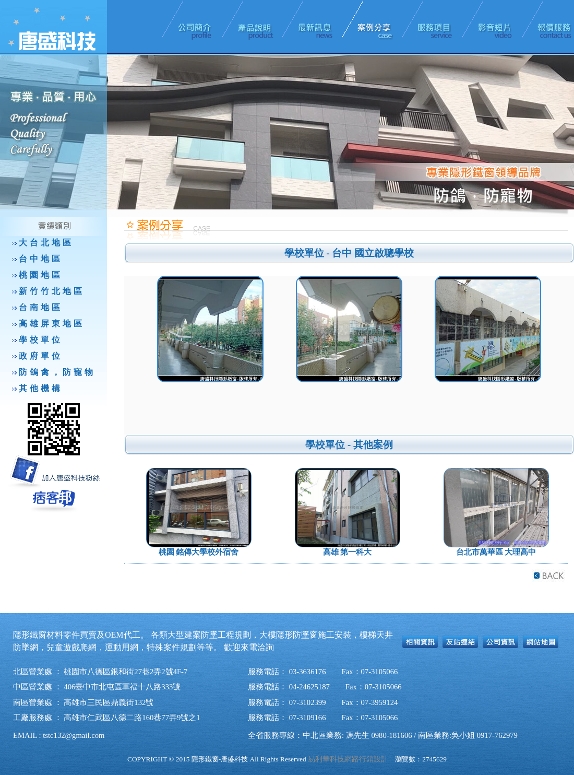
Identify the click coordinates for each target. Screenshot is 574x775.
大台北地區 (46, 242)
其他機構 (41, 388)
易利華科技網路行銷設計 (348, 759)
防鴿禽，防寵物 (57, 372)
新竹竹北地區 (52, 291)
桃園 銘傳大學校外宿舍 (199, 552)
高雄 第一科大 (347, 552)
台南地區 (41, 307)
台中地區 (41, 258)
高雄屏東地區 (52, 323)
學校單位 (41, 339)
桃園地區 (41, 275)
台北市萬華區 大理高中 (496, 552)
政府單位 (41, 355)
